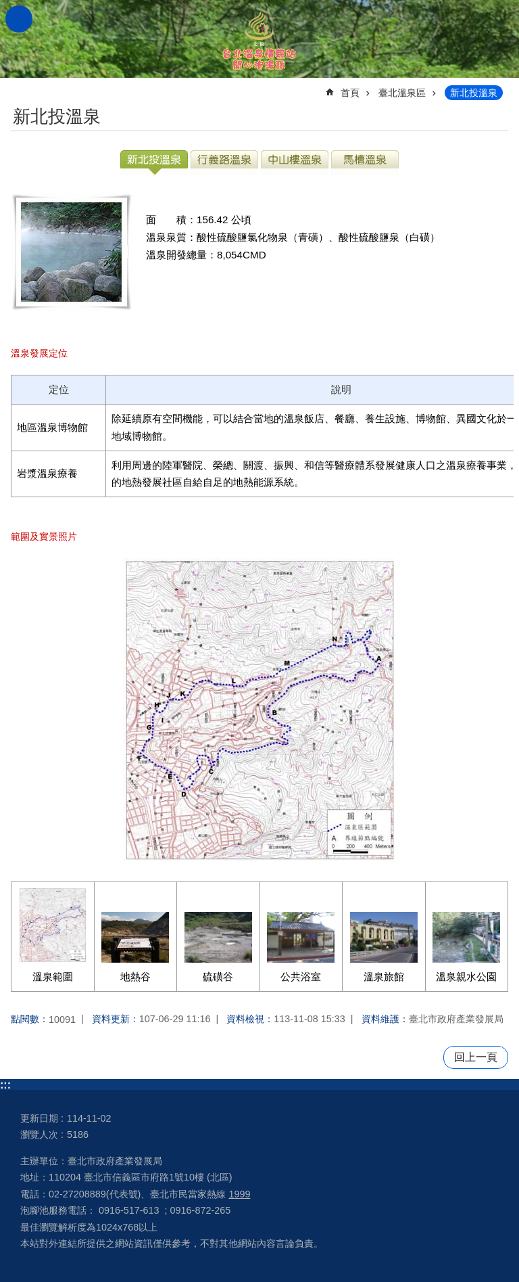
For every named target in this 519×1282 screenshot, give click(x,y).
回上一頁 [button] (475, 1057)
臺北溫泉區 (402, 92)
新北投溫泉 (473, 92)
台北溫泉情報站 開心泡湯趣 (259, 39)
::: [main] (19, 87)
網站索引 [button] (18, 18)
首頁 (350, 92)
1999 (239, 1194)
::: (5, 1085)
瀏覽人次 (39, 1134)
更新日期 (39, 1118)
